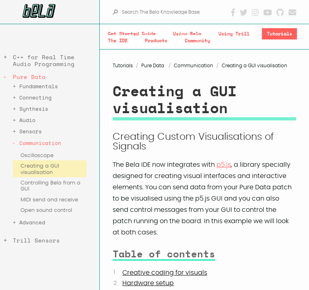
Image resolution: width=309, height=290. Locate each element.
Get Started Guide (132, 33)
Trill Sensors (36, 241)
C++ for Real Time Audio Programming (43, 60)
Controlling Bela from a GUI (50, 186)
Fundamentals (38, 86)
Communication (40, 143)
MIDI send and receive (49, 200)
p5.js (223, 165)
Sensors (30, 132)
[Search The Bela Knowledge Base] (176, 12)
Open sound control (46, 210)
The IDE (118, 40)
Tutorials (279, 33)
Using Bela (187, 33)
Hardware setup (148, 283)
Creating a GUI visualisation (40, 169)
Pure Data (29, 77)
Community (197, 40)
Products (156, 40)
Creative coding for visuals (164, 272)
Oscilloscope (37, 155)
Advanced (32, 223)
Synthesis (33, 109)
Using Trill (233, 33)
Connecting (35, 98)
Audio (27, 120)
